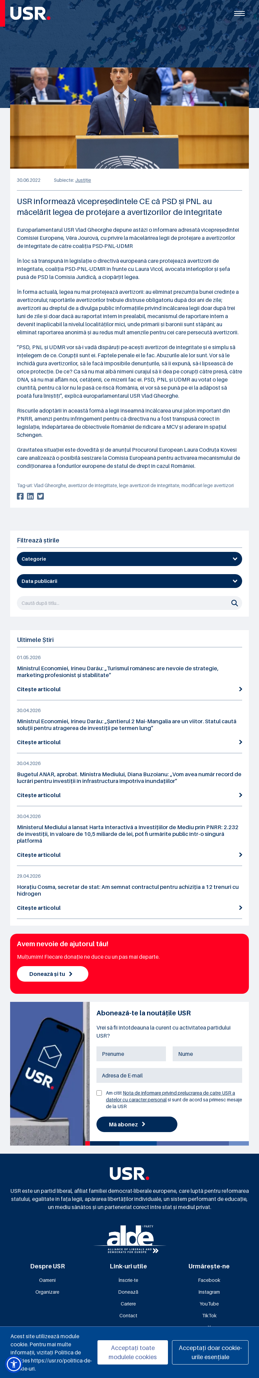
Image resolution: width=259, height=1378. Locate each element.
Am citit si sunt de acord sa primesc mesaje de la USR (174, 1099)
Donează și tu (50, 974)
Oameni (47, 1280)
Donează (128, 1292)
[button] (14, 1364)
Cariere (128, 1303)
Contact (128, 1315)
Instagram (209, 1292)
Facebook (209, 1280)
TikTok (209, 1315)
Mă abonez (127, 1124)
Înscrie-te (128, 1280)
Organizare (47, 1292)
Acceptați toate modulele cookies (133, 1352)
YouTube (209, 1303)
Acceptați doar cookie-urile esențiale (210, 1352)
